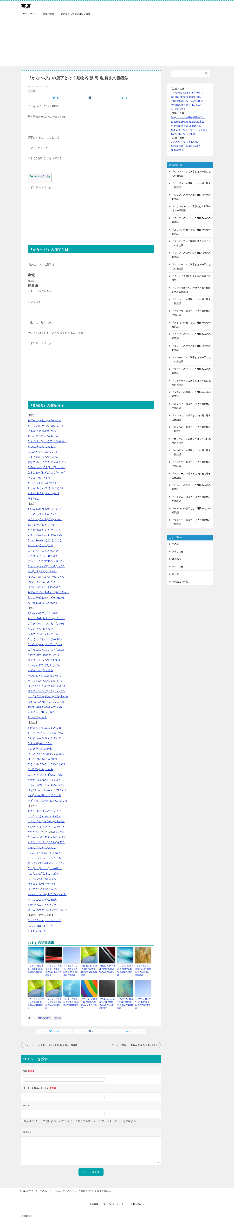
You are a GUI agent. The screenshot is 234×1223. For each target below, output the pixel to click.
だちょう (33, 566)
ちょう (40, 779)
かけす (54, 524)
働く (193, 105)
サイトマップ (29, 14)
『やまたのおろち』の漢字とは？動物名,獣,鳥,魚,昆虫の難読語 (71, 970)
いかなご (59, 618)
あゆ (39, 618)
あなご (32, 618)
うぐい (32, 628)
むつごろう (58, 701)
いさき (32, 623)
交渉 (191, 121)
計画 (181, 121)
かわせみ (33, 540)
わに (64, 910)
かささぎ (33, 529)
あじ (55, 613)
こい (59, 644)
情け (173, 150)
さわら (50, 654)
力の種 (32, 91)
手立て (204, 129)
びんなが (41, 691)
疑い (185, 142)
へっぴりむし (42, 795)
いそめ (57, 816)
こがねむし (51, 759)
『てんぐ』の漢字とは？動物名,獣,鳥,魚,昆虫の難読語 (125, 970)
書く (193, 92)
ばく (53, 472)
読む (178, 109)
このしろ (50, 649)
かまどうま (45, 743)
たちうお (48, 670)
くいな (43, 545)
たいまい (58, 863)
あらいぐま (54, 420)
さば (36, 654)
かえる (38, 826)
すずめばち (51, 774)
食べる (184, 101)
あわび (47, 811)
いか (30, 816)
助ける (174, 129)
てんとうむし (36, 785)
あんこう (48, 618)
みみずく (49, 592)
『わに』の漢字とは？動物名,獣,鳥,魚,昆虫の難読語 (71, 1001)
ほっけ (49, 696)
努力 (173, 133)
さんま (32, 660)
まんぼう (39, 701)
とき (36, 571)
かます (49, 639)
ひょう (47, 477)
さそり (32, 847)
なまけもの (34, 472)
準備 (173, 125)
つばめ (61, 566)
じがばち (33, 769)
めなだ (32, 706)
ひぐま (32, 477)
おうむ (58, 519)
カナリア (33, 535)
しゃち (43, 457)
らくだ (40, 493)
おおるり (33, 524)
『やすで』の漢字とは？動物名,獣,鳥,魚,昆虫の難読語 (143, 1003)
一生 (173, 92)
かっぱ (32, 920)
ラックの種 (177, 566)
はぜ (30, 686)
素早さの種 (177, 551)
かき (45, 826)
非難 (178, 133)
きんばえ (47, 753)
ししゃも (41, 660)
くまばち (58, 753)
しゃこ (40, 858)
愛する (174, 142)
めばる (49, 706)
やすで (57, 904)
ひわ (30, 581)
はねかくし (49, 790)
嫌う (178, 146)
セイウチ (44, 462)
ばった (38, 790)
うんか (53, 733)
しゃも (38, 555)
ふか (50, 691)
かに (55, 831)
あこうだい (45, 613)
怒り (180, 142)
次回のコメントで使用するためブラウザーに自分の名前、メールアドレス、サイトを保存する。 (81, 1120)
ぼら (56, 696)
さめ (42, 654)
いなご (38, 733)
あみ (39, 811)
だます (186, 129)
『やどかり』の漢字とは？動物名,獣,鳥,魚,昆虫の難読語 (125, 1003)
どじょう (33, 680)
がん (41, 540)
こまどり (47, 550)
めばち (40, 706)
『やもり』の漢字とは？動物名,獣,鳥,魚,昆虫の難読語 (89, 1003)
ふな (62, 691)
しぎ (30, 555)
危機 (176, 121)
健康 (190, 97)
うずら (43, 519)
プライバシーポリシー (114, 1203)
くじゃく (33, 545)
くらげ (32, 842)
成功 (188, 125)
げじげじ (41, 842)
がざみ (53, 826)
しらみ (49, 769)
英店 (26, 5)
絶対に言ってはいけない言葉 (75, 14)
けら (30, 759)
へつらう (185, 133)
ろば (36, 498)
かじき (32, 639)
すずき (32, 670)
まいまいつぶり (37, 894)
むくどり (33, 597)
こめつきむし (58, 764)
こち (41, 649)
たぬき (32, 467)
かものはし (34, 441)
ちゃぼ (43, 566)
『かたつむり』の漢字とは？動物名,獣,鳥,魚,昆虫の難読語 (50, 1044)
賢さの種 (176, 559)
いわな (61, 623)
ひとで (46, 884)
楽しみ (191, 146)
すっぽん (33, 863)
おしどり (44, 524)
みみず (43, 899)
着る (173, 97)
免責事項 (93, 1203)
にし (30, 878)
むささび (52, 483)
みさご (57, 587)
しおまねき (53, 852)
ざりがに (41, 847)
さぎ (55, 550)
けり (50, 545)
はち (30, 790)
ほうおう (48, 925)
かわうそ (47, 441)
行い (203, 117)
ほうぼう (39, 696)
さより (59, 654)
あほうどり (54, 509)
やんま (63, 800)
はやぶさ (33, 576)
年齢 (178, 105)
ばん (41, 576)
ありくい (33, 425)
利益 (193, 133)
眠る (173, 105)
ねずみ (46, 472)
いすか (40, 514)
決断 (186, 121)
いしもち (41, 623)
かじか (54, 634)
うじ (45, 733)
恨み (190, 142)
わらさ (43, 717)
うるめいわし (36, 634)
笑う (181, 150)
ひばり (49, 576)
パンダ (61, 472)
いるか (32, 430)
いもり (32, 821)
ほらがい (53, 889)
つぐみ (52, 566)
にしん (58, 680)
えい (47, 634)
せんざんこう (58, 462)
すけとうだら (52, 665)
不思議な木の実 (180, 581)
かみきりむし (36, 748)
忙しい (179, 117)
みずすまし (34, 800)
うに (39, 821)
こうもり (50, 446)
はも (56, 686)
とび (30, 571)
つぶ (30, 873)
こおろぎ (39, 759)
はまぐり (51, 878)
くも (64, 837)
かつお (40, 639)
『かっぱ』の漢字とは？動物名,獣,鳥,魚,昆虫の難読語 (54, 1003)
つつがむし (55, 868)
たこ (30, 868)
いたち (43, 425)
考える (199, 92)
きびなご (50, 644)
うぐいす (33, 519)
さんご (52, 847)
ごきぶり (33, 764)
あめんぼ (56, 727)
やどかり (33, 910)
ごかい (52, 842)
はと (42, 571)
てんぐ (32, 925)
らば (56, 493)
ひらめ (32, 691)
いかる (32, 514)
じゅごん (53, 457)
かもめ (58, 535)
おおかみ (50, 430)
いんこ (49, 514)
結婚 (185, 97)
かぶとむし (57, 738)
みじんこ (33, 899)
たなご (51, 675)
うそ (50, 519)
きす (41, 644)
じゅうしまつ (36, 561)
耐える (197, 125)
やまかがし (45, 910)
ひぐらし (62, 790)
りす (30, 498)
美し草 (175, 574)
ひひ (39, 477)
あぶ (47, 727)
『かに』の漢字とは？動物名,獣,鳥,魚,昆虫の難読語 (134, 1044)
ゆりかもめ (34, 602)
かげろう (33, 738)
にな (36, 878)
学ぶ (173, 109)
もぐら (40, 488)
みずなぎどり (36, 592)
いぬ (50, 425)
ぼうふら (56, 795)
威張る (196, 117)
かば (44, 436)
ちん (39, 467)
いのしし (59, 425)
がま (62, 831)
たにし (44, 868)
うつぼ (40, 628)
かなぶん (44, 738)
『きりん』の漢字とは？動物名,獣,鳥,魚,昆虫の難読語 (36, 1003)
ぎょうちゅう (52, 837)
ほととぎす (45, 587)
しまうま (33, 457)
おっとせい (34, 436)
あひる (43, 509)
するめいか (45, 863)
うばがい (48, 821)
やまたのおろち (37, 930)
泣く (198, 146)
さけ (30, 654)
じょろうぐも (53, 858)
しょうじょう (53, 920)
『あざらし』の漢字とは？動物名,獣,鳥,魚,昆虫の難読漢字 (54, 970)
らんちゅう (34, 712)
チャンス (195, 129)
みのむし (47, 800)
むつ (48, 701)
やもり (57, 910)
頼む (180, 129)
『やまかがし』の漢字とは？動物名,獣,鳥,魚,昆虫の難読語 (107, 1003)
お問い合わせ (138, 1203)
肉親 (200, 101)
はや (62, 686)
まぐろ (64, 696)
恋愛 (183, 109)
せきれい (58, 561)
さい (49, 451)
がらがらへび (36, 837)
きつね (32, 446)
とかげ (38, 873)
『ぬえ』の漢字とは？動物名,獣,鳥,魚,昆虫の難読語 (107, 969)
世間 (178, 101)
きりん (40, 446)
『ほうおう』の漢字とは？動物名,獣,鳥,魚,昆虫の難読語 (89, 970)
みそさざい (62, 592)
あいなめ (33, 613)
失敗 (196, 121)
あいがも (33, 509)
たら (58, 675)
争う (173, 117)
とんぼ (48, 785)
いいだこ (56, 811)
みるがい (53, 899)
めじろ (43, 597)
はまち (49, 686)
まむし (62, 894)
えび (30, 826)
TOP (28, 1190)
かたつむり (34, 831)
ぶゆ (30, 795)
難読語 (58, 1017)
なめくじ (56, 873)
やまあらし (58, 488)
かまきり (33, 743)
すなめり (33, 462)
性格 (173, 101)
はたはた (39, 686)
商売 (178, 125)
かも (41, 535)
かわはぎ (33, 644)
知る (198, 97)
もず (50, 597)
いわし (52, 623)
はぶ (42, 878)
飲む (188, 105)
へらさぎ (50, 581)
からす (49, 535)
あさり (32, 811)
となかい (60, 467)
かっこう (56, 529)
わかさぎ (33, 717)
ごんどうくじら (37, 451)
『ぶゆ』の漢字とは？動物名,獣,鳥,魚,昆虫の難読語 (36, 969)
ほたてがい (34, 889)
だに (36, 868)
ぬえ (39, 925)
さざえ (61, 842)
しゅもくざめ (36, 665)
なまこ (47, 873)
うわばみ (59, 821)
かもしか (53, 436)
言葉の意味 (48, 14)
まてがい (52, 894)
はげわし (51, 571)
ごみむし (44, 764)
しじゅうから (50, 555)
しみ (41, 769)
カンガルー (59, 441)
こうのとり (34, 550)
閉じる (45, 176)
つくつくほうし (54, 779)
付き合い (193, 101)
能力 (183, 105)
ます (30, 701)
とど (51, 467)
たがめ (32, 779)
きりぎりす (34, 753)
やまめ (58, 706)
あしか (43, 420)
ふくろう (39, 581)
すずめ (48, 561)
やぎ (48, 488)
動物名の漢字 (44, 1017)
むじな (32, 488)
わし (55, 602)
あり (30, 733)
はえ (62, 785)
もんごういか (44, 904)
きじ (48, 540)
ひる (53, 884)
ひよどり (59, 576)
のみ (55, 785)
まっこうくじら (37, 483)
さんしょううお (37, 852)
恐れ (196, 142)
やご (55, 800)
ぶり (30, 696)
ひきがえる (34, 884)
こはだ (61, 649)
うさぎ (40, 430)
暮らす (179, 97)
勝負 (183, 125)
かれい (58, 639)
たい (39, 670)
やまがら (59, 597)
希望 (173, 146)
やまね (32, 493)
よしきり (47, 602)
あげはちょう (36, 727)
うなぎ (49, 628)
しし (55, 451)
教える (187, 92)
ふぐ (56, 691)
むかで (32, 904)
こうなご (33, 649)
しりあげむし (36, 774)
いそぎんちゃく (43, 816)
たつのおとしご (37, 675)
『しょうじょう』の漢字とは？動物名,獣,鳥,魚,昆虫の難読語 (143, 970)
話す (198, 105)
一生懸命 (187, 117)
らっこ (49, 493)
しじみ (32, 858)
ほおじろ (33, 587)
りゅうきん (48, 712)
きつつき (56, 540)
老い (181, 92)
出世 (201, 121)
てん (45, 467)
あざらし (33, 420)
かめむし (49, 748)
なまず (49, 680)
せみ (61, 774)
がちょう (44, 529)
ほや (44, 889)
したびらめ (54, 660)
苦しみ (184, 146)
